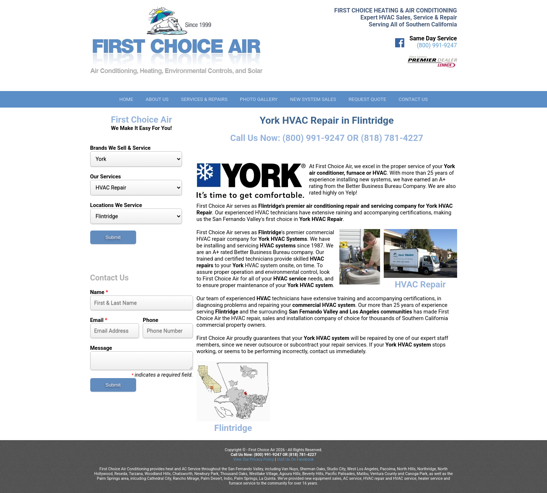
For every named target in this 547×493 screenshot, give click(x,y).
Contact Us (413, 99)
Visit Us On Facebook (295, 459)
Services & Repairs (204, 99)
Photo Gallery (259, 99)
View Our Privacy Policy (253, 459)
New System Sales (313, 99)
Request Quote (367, 99)
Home (126, 99)
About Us (157, 99)
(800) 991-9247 (437, 45)
